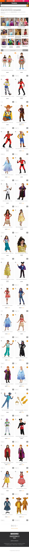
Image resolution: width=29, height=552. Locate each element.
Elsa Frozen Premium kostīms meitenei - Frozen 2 (21, 384)
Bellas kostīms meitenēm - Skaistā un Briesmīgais (21, 227)
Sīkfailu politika (15, 544)
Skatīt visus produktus (14, 528)
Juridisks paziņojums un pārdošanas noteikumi (18, 543)
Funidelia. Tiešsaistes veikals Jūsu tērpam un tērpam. (14, 3)
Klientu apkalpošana (14, 540)
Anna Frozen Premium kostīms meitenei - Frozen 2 (7, 384)
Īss (1, 50)
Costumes (5, 8)
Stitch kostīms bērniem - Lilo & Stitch (7, 410)
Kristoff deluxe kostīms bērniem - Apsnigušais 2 (21, 123)
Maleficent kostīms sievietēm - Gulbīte (21, 357)
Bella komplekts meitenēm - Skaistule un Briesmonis (21, 410)
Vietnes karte (21, 544)
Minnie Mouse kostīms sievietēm (7, 305)
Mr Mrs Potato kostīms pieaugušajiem (7, 70)
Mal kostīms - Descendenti (21, 305)
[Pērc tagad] (13, 75)
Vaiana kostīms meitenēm (22, 331)
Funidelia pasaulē (6, 543)
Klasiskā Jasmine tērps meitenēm (7, 357)
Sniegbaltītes (9, 15)
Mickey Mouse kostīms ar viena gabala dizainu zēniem (21, 437)
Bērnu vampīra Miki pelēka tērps (22, 279)
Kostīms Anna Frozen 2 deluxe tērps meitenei (21, 463)
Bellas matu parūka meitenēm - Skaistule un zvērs (21, 254)
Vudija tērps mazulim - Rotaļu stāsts (7, 122)
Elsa (26, 14)
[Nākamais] (17, 525)
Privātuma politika (9, 544)
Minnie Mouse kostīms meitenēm (21, 488)
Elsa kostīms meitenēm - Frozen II (7, 331)
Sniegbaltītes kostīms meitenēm (7, 488)
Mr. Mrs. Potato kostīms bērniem (22, 70)
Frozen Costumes (11, 36)
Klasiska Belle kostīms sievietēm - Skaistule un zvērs (7, 280)
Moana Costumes (25, 36)
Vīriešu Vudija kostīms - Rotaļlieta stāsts (21, 148)
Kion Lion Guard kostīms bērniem (21, 514)
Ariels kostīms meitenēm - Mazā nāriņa (7, 253)
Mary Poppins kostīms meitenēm (7, 514)
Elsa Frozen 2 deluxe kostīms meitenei (7, 174)
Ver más (3, 16)
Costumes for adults (21, 26)
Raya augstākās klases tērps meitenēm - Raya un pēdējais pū (7, 463)
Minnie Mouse (25, 46)
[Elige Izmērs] (3, 76)
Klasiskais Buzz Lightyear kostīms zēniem (7, 436)
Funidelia (2, 8)
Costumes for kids (7, 26)
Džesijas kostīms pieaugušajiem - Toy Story (7, 96)
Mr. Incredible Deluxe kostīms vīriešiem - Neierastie (7, 149)
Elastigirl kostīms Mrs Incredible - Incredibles (21, 97)
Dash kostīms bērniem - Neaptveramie (22, 174)
